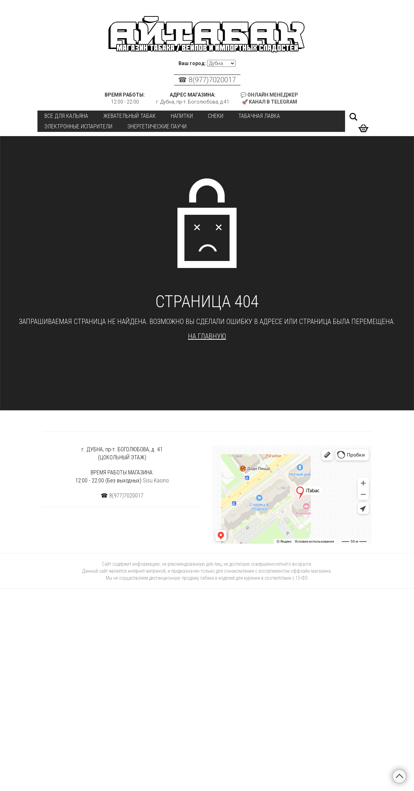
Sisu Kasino (156, 480)
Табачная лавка (259, 116)
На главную (207, 336)
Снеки (215, 116)
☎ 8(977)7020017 (207, 80)
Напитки (182, 116)
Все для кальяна (66, 116)
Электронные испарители (78, 126)
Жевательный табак (129, 116)
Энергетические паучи (157, 126)
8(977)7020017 (126, 495)
